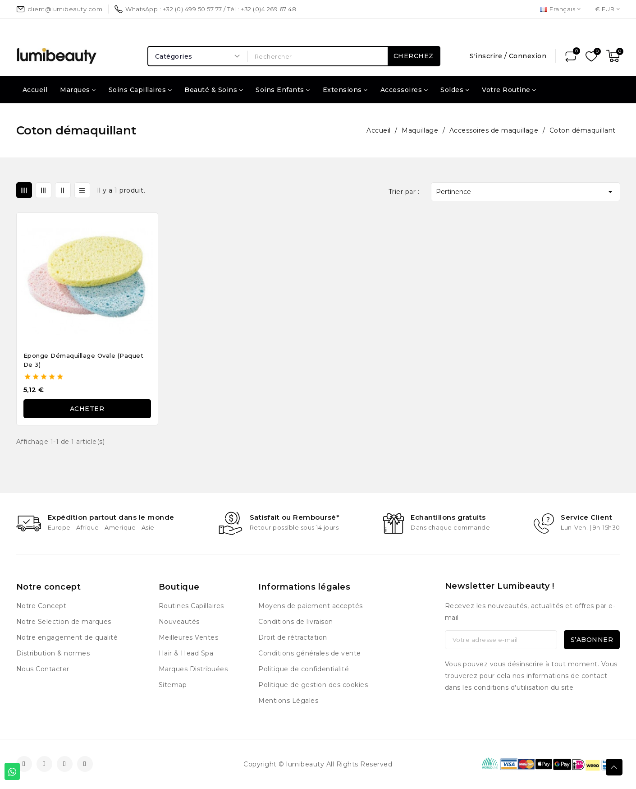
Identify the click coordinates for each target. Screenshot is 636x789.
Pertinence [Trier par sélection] (525, 192)
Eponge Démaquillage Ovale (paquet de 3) (83, 360)
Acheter (87, 409)
